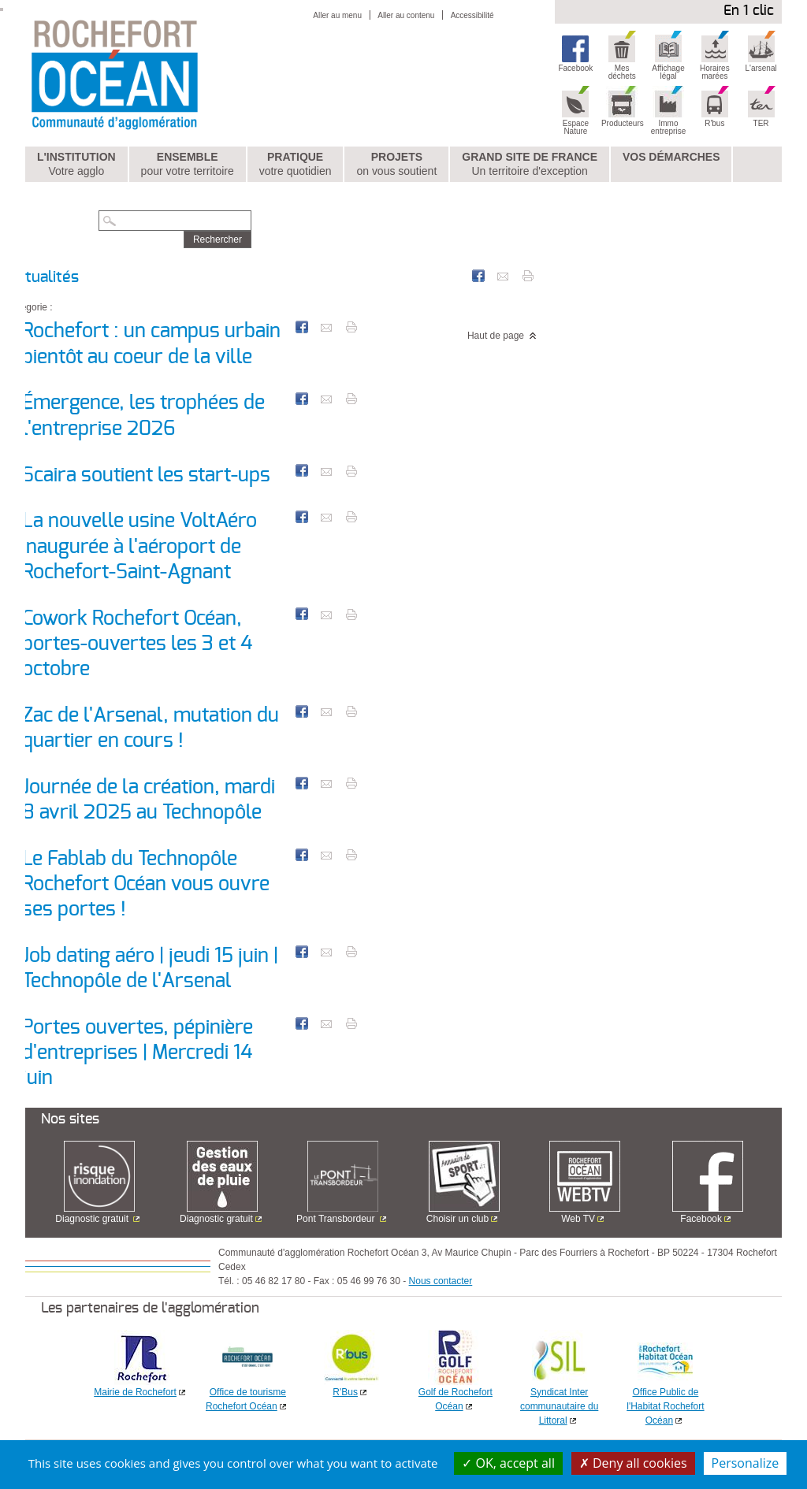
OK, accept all (508, 1463)
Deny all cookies (633, 1463)
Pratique (295, 164)
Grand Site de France (529, 164)
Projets (396, 164)
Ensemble (187, 164)
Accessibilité (472, 15)
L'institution (76, 164)
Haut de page (495, 335)
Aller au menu (337, 15)
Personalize (745, 1463)
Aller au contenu (405, 15)
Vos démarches (671, 156)
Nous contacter (441, 1281)
